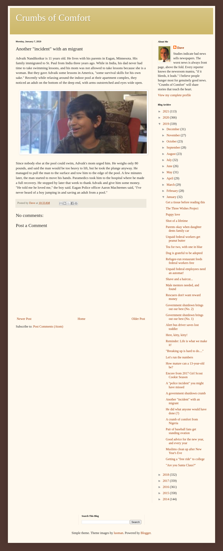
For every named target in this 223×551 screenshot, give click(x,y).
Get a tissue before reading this (185, 202)
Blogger (146, 533)
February (173, 190)
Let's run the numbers (179, 357)
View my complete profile (174, 95)
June (170, 166)
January (172, 197)
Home (81, 318)
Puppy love (173, 214)
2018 (166, 474)
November (174, 135)
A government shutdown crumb (186, 393)
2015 (166, 493)
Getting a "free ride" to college (185, 459)
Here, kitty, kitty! (176, 335)
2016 (166, 487)
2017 (166, 480)
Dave (180, 47)
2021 (166, 111)
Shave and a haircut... (179, 279)
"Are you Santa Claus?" (181, 465)
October (172, 141)
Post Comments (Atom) (48, 326)
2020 (166, 117)
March (171, 184)
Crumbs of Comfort (53, 17)
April (170, 178)
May (170, 172)
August (171, 153)
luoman (118, 533)
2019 (166, 123)
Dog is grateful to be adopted (184, 253)
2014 (166, 499)
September (174, 147)
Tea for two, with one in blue (184, 247)
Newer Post (24, 318)
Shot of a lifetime (177, 220)
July (170, 160)
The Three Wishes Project (182, 208)
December (173, 129)
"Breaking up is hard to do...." (184, 351)
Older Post (138, 318)
